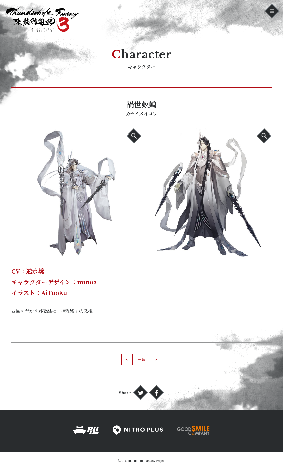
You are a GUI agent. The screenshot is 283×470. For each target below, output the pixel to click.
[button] (272, 10)
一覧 (141, 359)
